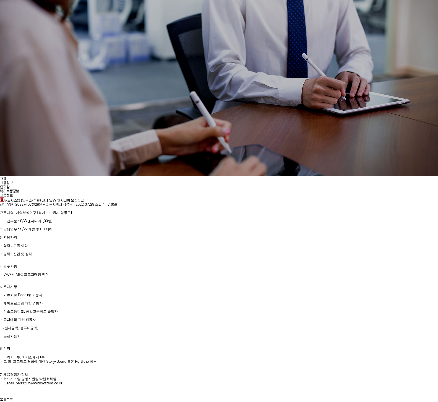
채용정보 (6, 183)
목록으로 (6, 400)
